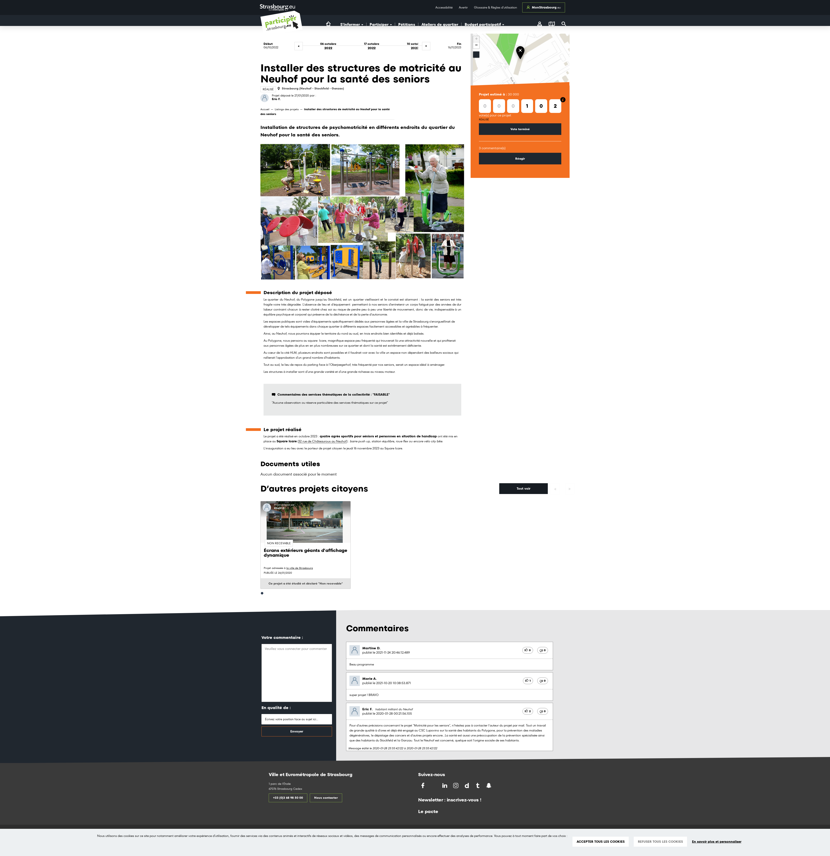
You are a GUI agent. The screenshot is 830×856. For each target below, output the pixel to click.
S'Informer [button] (351, 24)
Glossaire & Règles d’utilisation (495, 7)
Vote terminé (520, 129)
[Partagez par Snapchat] (489, 785)
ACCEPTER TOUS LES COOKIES (601, 841)
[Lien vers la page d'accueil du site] (328, 23)
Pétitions (406, 24)
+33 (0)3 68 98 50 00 (288, 798)
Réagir (520, 159)
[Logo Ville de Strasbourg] (277, 7)
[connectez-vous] (539, 24)
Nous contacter (326, 798)
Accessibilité (444, 7)
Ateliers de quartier (439, 24)
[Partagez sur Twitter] (434, 785)
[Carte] (551, 24)
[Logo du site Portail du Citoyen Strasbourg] (281, 27)
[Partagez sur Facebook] (423, 785)
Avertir (463, 7)
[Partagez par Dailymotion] (467, 785)
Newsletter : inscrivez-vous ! (449, 799)
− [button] (476, 45)
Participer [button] (381, 24)
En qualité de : (276, 707)
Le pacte (428, 811)
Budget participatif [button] (484, 24)
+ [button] (476, 39)
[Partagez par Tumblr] (478, 785)
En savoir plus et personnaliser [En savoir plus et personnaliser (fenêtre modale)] (716, 842)
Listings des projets (287, 109)
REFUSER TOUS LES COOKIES (660, 841)
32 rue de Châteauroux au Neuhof (322, 441)
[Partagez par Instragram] (456, 785)
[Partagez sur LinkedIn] (445, 785)
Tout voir (523, 488)
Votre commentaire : (282, 637)
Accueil (264, 109)
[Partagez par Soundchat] (497, 785)
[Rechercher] (564, 24)
